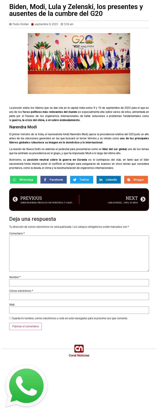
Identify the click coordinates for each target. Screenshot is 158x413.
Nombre (15, 277)
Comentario (17, 233)
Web (12, 304)
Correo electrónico (21, 291)
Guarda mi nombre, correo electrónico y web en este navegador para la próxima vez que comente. (70, 318)
